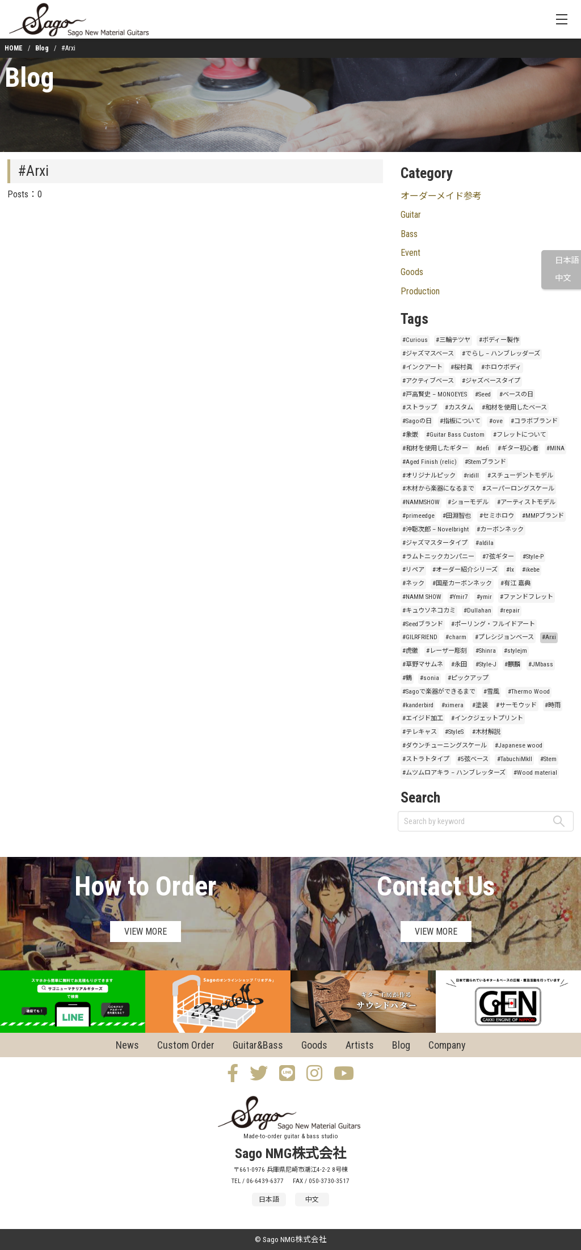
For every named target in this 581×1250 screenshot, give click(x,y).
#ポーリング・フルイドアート (493, 624)
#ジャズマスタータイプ (435, 543)
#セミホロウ (496, 516)
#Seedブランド (422, 624)
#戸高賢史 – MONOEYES (434, 394)
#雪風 (491, 691)
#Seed (483, 394)
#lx (510, 569)
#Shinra (485, 650)
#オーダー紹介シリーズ (465, 569)
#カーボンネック (500, 529)
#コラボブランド (534, 421)
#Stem (548, 759)
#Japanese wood (518, 745)
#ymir (484, 597)
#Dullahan (477, 610)
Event (410, 252)
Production (420, 291)
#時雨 (553, 705)
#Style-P (533, 556)
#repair (510, 610)
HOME (14, 48)
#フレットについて (519, 434)
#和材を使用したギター (435, 448)
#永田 (459, 664)
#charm (455, 637)
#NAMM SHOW (421, 597)
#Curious (415, 340)
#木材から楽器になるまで (438, 488)
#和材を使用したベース (514, 407)
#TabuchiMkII (514, 759)
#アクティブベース (428, 381)
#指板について (460, 421)
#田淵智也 (457, 516)
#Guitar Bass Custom (455, 434)
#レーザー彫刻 (446, 650)
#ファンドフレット (526, 597)
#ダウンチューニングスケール (444, 745)
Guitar (411, 214)
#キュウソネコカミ (429, 610)
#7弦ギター (498, 556)
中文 (563, 278)
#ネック (413, 583)
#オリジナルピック (429, 475)
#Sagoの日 (417, 421)
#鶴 (407, 678)
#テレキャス (419, 732)
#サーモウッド (516, 705)
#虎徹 (410, 650)
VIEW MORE (145, 931)
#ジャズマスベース (428, 353)
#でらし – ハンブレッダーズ (501, 353)
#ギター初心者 (518, 448)
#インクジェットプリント (487, 718)
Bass (409, 234)
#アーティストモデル (526, 502)
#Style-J (485, 664)
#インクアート (422, 367)
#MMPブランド (543, 516)
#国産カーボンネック (462, 583)
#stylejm (515, 650)
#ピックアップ (468, 678)
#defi (482, 448)
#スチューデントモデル (520, 475)
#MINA (555, 448)
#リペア (413, 569)
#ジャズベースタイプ (491, 381)
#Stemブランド (485, 462)
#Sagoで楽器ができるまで (438, 691)
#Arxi (549, 637)
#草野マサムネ (422, 664)
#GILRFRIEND (419, 637)
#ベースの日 (516, 394)
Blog (42, 48)
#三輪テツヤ (453, 340)
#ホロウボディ (501, 367)
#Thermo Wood (529, 691)
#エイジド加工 (422, 718)
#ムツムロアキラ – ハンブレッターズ (454, 772)
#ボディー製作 (499, 340)
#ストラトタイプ (425, 759)
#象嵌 (410, 434)
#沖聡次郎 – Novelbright (435, 529)
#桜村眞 (462, 367)
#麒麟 (512, 664)
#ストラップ (419, 407)
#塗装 (480, 705)
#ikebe (531, 569)
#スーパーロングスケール (518, 488)
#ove (496, 421)
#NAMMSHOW (421, 502)
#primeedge (418, 516)
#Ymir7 (458, 597)
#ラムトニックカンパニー (438, 556)
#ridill (471, 475)
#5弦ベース (473, 759)
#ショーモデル (468, 502)
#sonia (429, 678)
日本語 (567, 260)
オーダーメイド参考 (441, 196)
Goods (412, 272)
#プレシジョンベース (504, 637)
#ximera (452, 705)
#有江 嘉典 (515, 583)
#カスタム (459, 407)
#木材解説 (486, 732)
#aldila (484, 543)
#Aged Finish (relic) (429, 462)
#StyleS (454, 732)
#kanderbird (417, 705)
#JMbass (540, 664)
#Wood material (535, 772)
